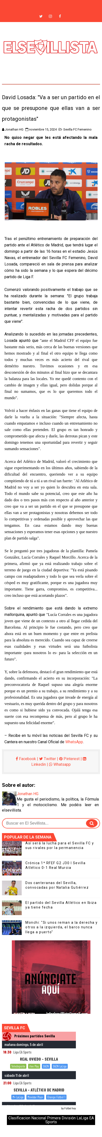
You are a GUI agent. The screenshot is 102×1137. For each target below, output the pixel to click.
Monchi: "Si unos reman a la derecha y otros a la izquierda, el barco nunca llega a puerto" (61, 927)
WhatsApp (74, 742)
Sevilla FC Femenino (77, 129)
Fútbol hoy (70, 1108)
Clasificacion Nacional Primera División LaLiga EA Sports (51, 1120)
